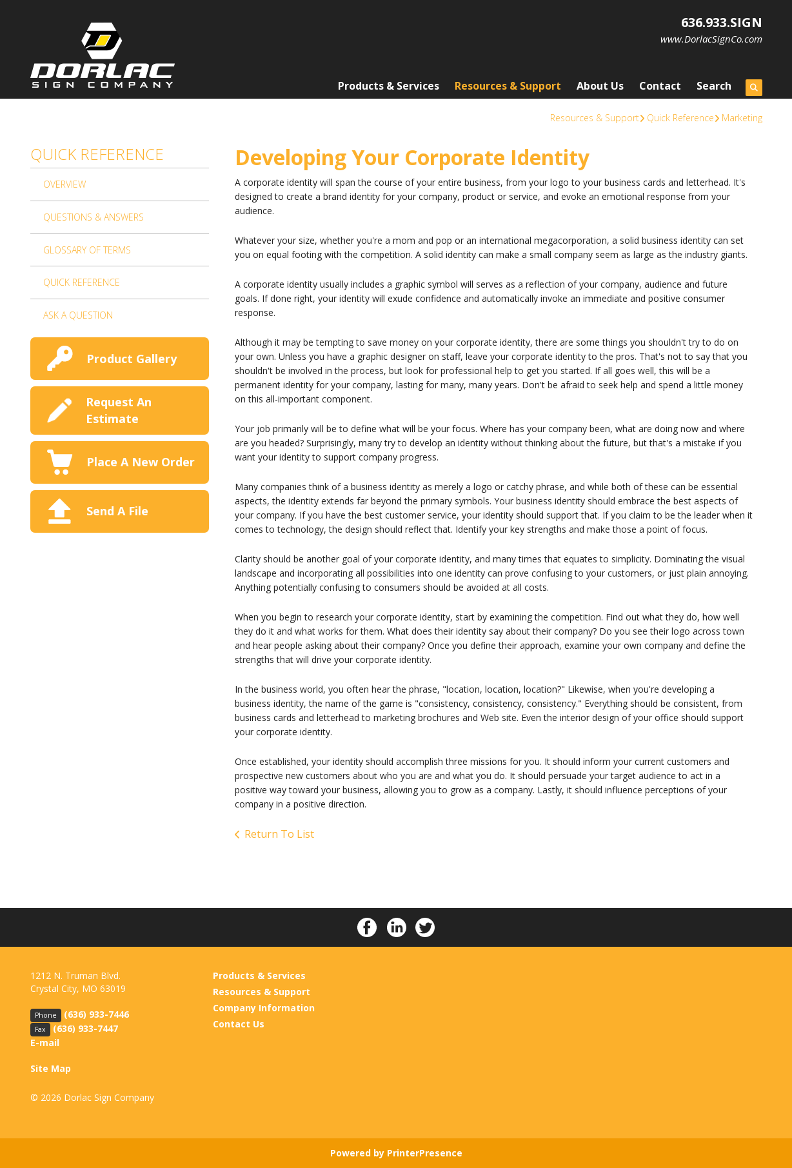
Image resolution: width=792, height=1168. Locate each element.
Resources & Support (508, 86)
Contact (660, 86)
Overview (64, 184)
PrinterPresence (424, 1153)
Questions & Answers (93, 217)
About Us (600, 86)
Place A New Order (140, 462)
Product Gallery (131, 358)
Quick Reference (680, 118)
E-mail (44, 1042)
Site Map (50, 1068)
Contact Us (238, 1024)
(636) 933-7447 (85, 1028)
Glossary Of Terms (87, 250)
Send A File (117, 511)
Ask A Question (78, 315)
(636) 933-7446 (96, 1014)
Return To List (279, 834)
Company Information (264, 1008)
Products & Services (388, 86)
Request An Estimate (119, 410)
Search (714, 86)
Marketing (742, 118)
